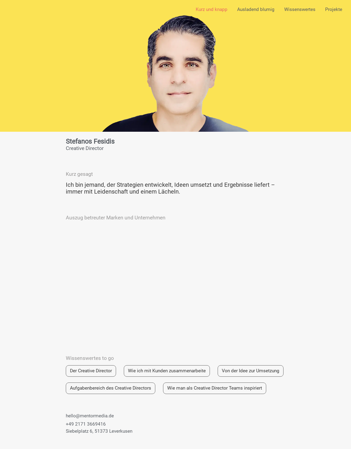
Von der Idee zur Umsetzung (250, 371)
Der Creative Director (91, 371)
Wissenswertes (299, 9)
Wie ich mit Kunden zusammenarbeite (167, 371)
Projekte (333, 9)
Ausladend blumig (255, 9)
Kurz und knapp (211, 9)
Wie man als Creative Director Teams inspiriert (214, 388)
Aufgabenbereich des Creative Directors (110, 388)
